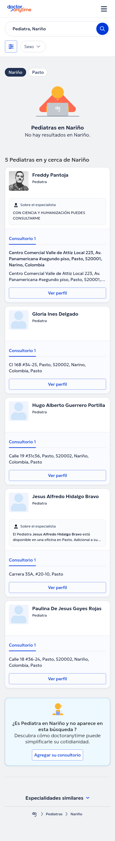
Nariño (15, 72)
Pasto (38, 72)
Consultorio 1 (22, 238)
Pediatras (54, 814)
